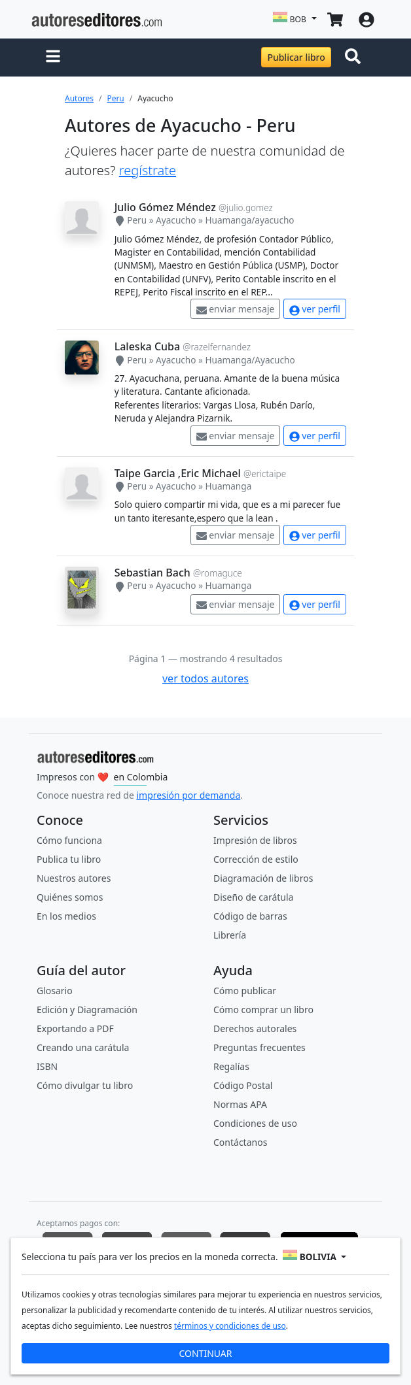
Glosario (55, 990)
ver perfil (314, 309)
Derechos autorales (254, 1028)
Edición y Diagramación (87, 1009)
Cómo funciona (69, 840)
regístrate (147, 170)
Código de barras (250, 916)
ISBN (47, 1066)
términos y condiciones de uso (230, 1325)
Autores (79, 98)
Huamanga (228, 486)
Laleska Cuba (148, 346)
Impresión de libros (255, 840)
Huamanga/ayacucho (249, 220)
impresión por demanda (188, 795)
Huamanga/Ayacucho (250, 360)
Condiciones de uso (255, 1123)
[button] (53, 57)
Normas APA (240, 1104)
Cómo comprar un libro (263, 1009)
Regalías (231, 1066)
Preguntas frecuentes (259, 1047)
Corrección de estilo (255, 859)
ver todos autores (205, 678)
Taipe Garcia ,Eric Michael (178, 473)
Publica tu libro (69, 859)
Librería (229, 935)
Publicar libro (296, 57)
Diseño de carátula (253, 897)
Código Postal (242, 1085)
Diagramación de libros (263, 878)
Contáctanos (240, 1142)
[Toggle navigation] (355, 57)
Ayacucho (176, 220)
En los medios (66, 916)
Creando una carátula (83, 1047)
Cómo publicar (244, 990)
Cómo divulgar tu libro (85, 1085)
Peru (115, 98)
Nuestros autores (74, 878)
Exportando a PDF (75, 1028)
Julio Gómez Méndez (165, 207)
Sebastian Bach (152, 572)
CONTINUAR (205, 1353)
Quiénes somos (70, 897)
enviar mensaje (235, 309)
